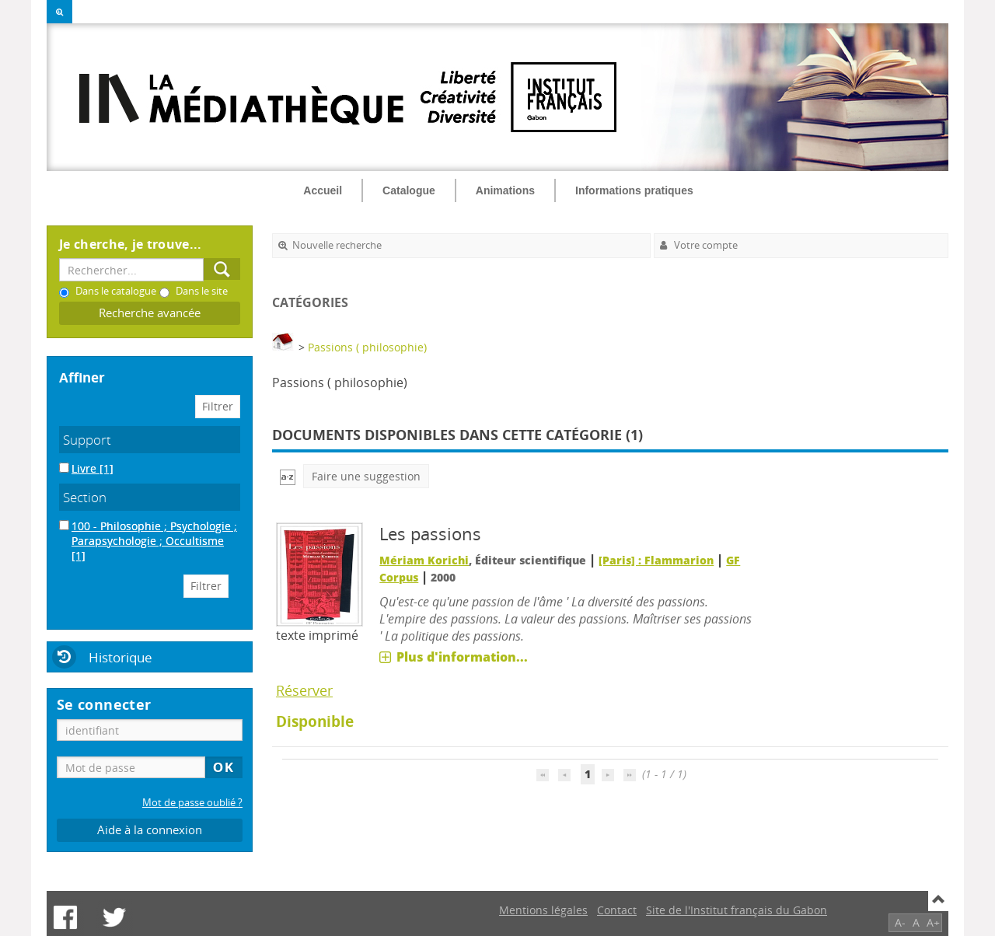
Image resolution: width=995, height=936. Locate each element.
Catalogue (408, 190)
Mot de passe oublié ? (192, 802)
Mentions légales (543, 910)
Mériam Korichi (424, 560)
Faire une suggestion (366, 476)
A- (900, 922)
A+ (933, 922)
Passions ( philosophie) (367, 347)
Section (84, 497)
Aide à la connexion (149, 830)
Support (87, 440)
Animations (505, 190)
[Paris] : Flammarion (656, 560)
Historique (120, 657)
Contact (617, 910)
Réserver (304, 690)
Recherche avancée (150, 313)
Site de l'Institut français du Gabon (736, 910)
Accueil (322, 190)
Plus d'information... (462, 656)
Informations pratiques (634, 190)
